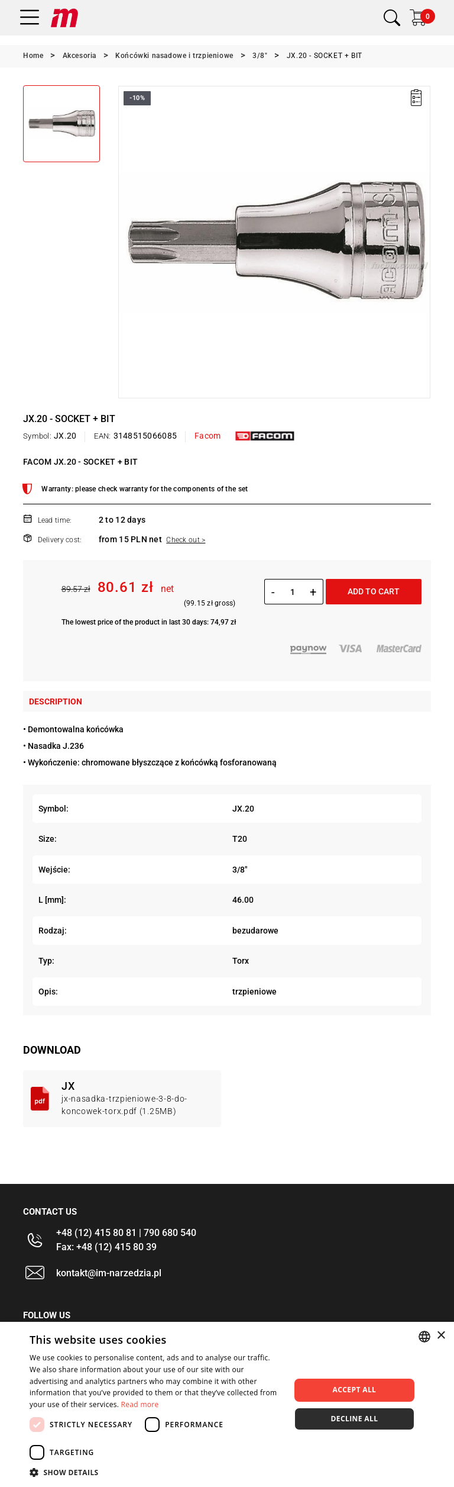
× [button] (440, 1335)
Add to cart (374, 591)
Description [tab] (55, 701)
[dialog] (227, 1404)
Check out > (185, 540)
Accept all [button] (355, 1390)
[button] (156, 1472)
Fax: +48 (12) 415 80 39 (106, 1247)
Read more (140, 1404)
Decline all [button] (354, 1419)
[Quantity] (292, 592)
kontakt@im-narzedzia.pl (108, 1273)
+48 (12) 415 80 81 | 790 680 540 (126, 1232)
